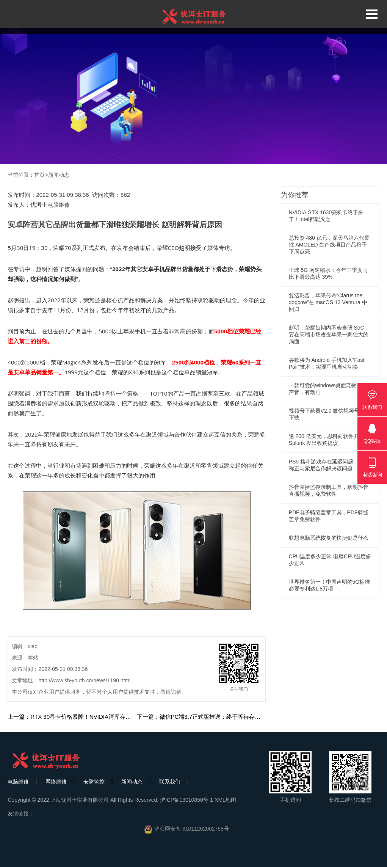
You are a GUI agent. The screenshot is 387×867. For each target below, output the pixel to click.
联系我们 (169, 782)
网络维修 (56, 782)
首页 (39, 175)
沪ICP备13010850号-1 (186, 800)
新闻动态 (58, 175)
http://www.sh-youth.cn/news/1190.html (84, 680)
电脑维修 (18, 782)
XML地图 (225, 800)
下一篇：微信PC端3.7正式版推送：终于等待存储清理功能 (210, 716)
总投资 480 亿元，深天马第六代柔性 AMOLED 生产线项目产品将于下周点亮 (329, 244)
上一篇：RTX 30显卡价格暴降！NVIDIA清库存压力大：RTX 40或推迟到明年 (104, 716)
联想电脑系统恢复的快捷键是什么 (328, 538)
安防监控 (94, 782)
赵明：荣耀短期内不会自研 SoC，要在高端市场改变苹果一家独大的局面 (329, 334)
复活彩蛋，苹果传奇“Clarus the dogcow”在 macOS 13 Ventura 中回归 (328, 302)
